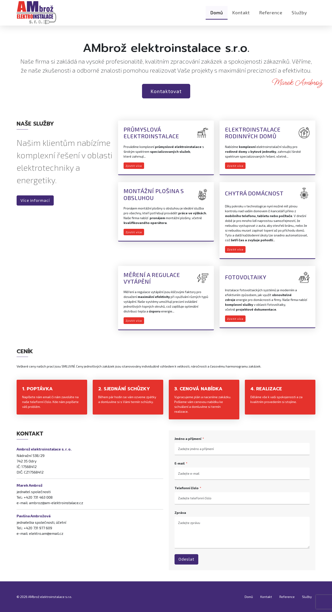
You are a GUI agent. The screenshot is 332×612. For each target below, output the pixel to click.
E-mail (180, 463)
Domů (216, 15)
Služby (299, 15)
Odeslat (186, 559)
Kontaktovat (166, 91)
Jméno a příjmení (188, 439)
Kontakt (241, 15)
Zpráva (180, 513)
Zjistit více (134, 165)
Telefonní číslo (187, 488)
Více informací (35, 200)
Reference (270, 15)
